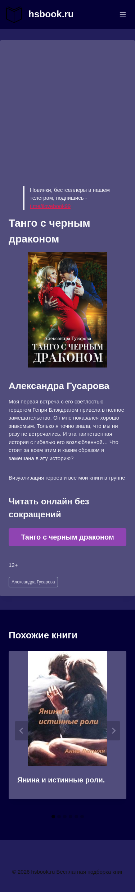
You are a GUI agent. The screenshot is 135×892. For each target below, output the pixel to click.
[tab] (53, 816)
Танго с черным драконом (67, 537)
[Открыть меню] (122, 14)
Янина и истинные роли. (61, 780)
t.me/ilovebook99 (50, 206)
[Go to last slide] (21, 730)
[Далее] (113, 730)
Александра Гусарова (33, 581)
